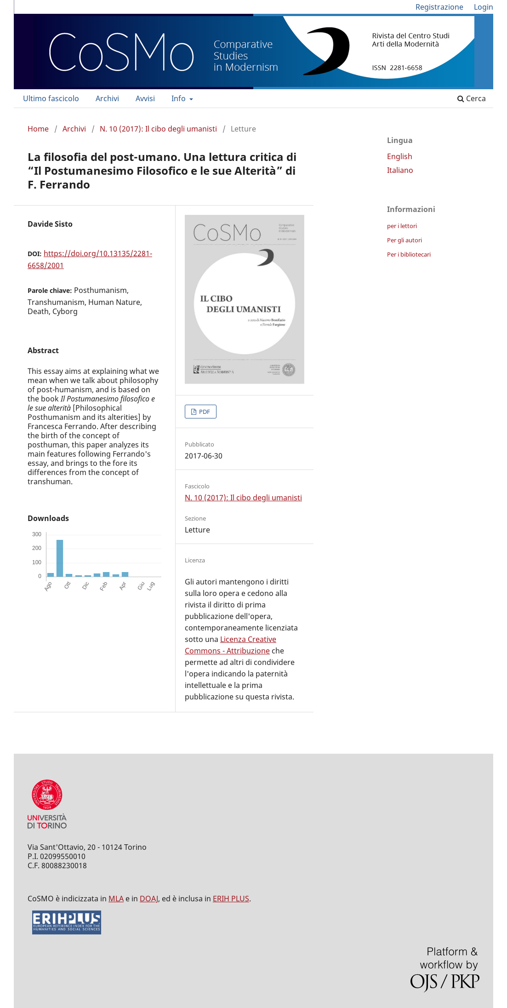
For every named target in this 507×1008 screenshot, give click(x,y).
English (399, 156)
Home (38, 128)
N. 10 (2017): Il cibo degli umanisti (158, 128)
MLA (116, 898)
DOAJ (149, 898)
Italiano (400, 170)
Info (179, 98)
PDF (204, 411)
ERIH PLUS (231, 898)
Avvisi (145, 98)
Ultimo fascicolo (51, 98)
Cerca (471, 98)
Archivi (107, 98)
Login (483, 7)
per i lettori (402, 226)
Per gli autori (404, 240)
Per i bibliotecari (409, 254)
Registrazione (439, 7)
